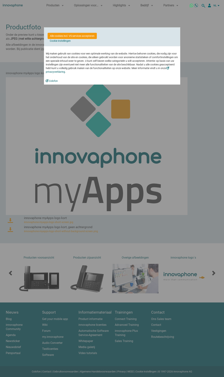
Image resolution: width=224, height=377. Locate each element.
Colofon (52, 80)
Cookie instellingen (60, 40)
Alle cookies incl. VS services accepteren (72, 35)
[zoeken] (204, 5)
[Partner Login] (209, 5)
